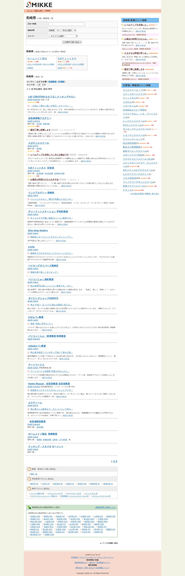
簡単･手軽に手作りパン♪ (41, 323)
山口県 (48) (73, 529)
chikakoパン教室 (37, 346)
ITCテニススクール (132, 125)
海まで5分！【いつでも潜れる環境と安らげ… (51, 305)
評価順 (61, 82)
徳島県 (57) (86, 529)
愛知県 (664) (103, 522)
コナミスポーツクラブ (134, 94)
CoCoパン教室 (36, 317)
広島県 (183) (61, 529)
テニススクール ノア (133, 90)
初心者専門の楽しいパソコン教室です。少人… (51, 286)
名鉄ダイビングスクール (135, 151)
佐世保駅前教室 (37, 421)
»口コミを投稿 (48, 64)
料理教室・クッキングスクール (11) (75, 496)
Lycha (31, 247)
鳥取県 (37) (102, 527)
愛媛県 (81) (111, 529)
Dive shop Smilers (38, 230)
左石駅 (39, 124)
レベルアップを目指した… (136, 25)
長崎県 (30, 100)
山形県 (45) (98, 516)
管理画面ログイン (103, 563)
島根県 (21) (34, 529)
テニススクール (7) (55, 493)
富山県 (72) (61, 524)
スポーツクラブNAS (133, 155)
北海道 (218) (35, 516)
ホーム (30, 11)
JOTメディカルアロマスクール (138, 170)
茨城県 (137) (35, 519)
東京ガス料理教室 (131, 147)
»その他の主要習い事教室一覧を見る (144, 194)
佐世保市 (36, 121)
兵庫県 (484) (62, 527)
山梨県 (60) (49, 522)
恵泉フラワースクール (134, 186)
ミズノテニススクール (134, 135)
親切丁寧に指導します (40, 130)
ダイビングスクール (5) (101, 496)
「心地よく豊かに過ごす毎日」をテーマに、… (51, 106)
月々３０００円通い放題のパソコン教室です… (51, 218)
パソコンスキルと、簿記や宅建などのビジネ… (51, 199)
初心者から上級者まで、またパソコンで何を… (51, 409)
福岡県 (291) (47, 532)
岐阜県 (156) (76, 522)
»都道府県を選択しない (105, 507)
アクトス (127, 190)
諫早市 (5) (34, 484)
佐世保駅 (40, 173)
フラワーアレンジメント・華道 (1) (43, 496)
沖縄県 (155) (49, 535)
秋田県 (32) (60, 516)
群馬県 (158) (62, 519)
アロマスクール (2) (73, 493)
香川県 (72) (98, 529)
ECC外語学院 (129, 143)
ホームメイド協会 (37, 58)
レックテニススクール (134, 121)
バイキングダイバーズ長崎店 (43, 265)
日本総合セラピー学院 (134, 110)
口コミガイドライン (106, 557)
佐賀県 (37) (60, 532)
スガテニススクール (38, 143)
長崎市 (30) (82, 484)
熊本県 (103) (73, 532)
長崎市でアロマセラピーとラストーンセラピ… (51, 253)
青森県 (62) (48, 516)
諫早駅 (39, 149)
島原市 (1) (70, 484)
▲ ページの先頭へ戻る (109, 543)
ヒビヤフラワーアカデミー (136, 174)
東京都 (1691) (89, 519)
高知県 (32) (34, 532)
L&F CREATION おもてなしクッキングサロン (51, 97)
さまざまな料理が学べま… (136, 53)
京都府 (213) (35, 527)
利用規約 (74, 557)
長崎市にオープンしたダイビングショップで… (51, 237)
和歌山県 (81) (89, 527)
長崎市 (35, 196)
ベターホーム (129, 106)
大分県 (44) (86, 532)
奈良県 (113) (75, 527)
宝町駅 (55, 440)
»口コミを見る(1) (64, 64)
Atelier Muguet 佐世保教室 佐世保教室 (49, 384)
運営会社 (78, 568)
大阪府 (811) (48, 527)
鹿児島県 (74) (35, 535)
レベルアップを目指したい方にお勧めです (49, 155)
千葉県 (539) (103, 519)
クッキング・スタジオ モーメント (45, 446)
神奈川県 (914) (36, 522)
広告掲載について (103, 568)
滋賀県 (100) (99, 524)
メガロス (127, 102)
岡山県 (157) (47, 529)
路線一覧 (33, 474)
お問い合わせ (89, 568)
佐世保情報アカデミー (39, 118)
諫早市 (35, 146)
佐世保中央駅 (59, 173)
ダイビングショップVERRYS (43, 298)
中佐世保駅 (49, 173)
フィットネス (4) (91, 493)
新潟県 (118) (48, 524)
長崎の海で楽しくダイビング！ (44, 272)
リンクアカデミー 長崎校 (41, 192)
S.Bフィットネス (67, 58)
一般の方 (91, 563)
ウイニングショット (132, 139)
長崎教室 (30, 68)
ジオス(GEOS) (130, 178)
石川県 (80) (73, 524)
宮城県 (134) (85, 516)
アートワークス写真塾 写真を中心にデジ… (49, 371)
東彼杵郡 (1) (108, 484)
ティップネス (129, 98)
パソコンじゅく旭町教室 (41, 279)
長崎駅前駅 (47, 440)
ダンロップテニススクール (136, 129)
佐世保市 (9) (58, 484)
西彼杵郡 (36, 100)
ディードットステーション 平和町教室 (48, 211)
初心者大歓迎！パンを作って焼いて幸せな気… (51, 352)
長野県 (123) (62, 522)
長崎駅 (39, 440)
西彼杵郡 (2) (95, 484)
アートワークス (36, 365)
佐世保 (60, 68)
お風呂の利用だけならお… (136, 39)
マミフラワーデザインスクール (138, 182)
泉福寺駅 (46, 124)
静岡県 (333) (89, 522)
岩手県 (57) (73, 516)
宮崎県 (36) (98, 532)
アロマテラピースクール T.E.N (138, 159)
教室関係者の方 (81, 563)
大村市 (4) (46, 484)
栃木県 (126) (48, 519)
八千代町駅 (63, 440)
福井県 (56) (86, 524)
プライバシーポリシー (88, 557)
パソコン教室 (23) (37, 493)
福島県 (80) (111, 516)
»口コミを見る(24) (34, 64)
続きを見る (63, 112)
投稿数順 (52, 82)
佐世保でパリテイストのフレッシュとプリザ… (51, 390)
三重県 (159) (35, 524)
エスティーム (35, 402)
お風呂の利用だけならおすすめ (44, 179)
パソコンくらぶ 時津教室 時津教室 (47, 336)
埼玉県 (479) (75, 519)
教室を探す (38, 11)
